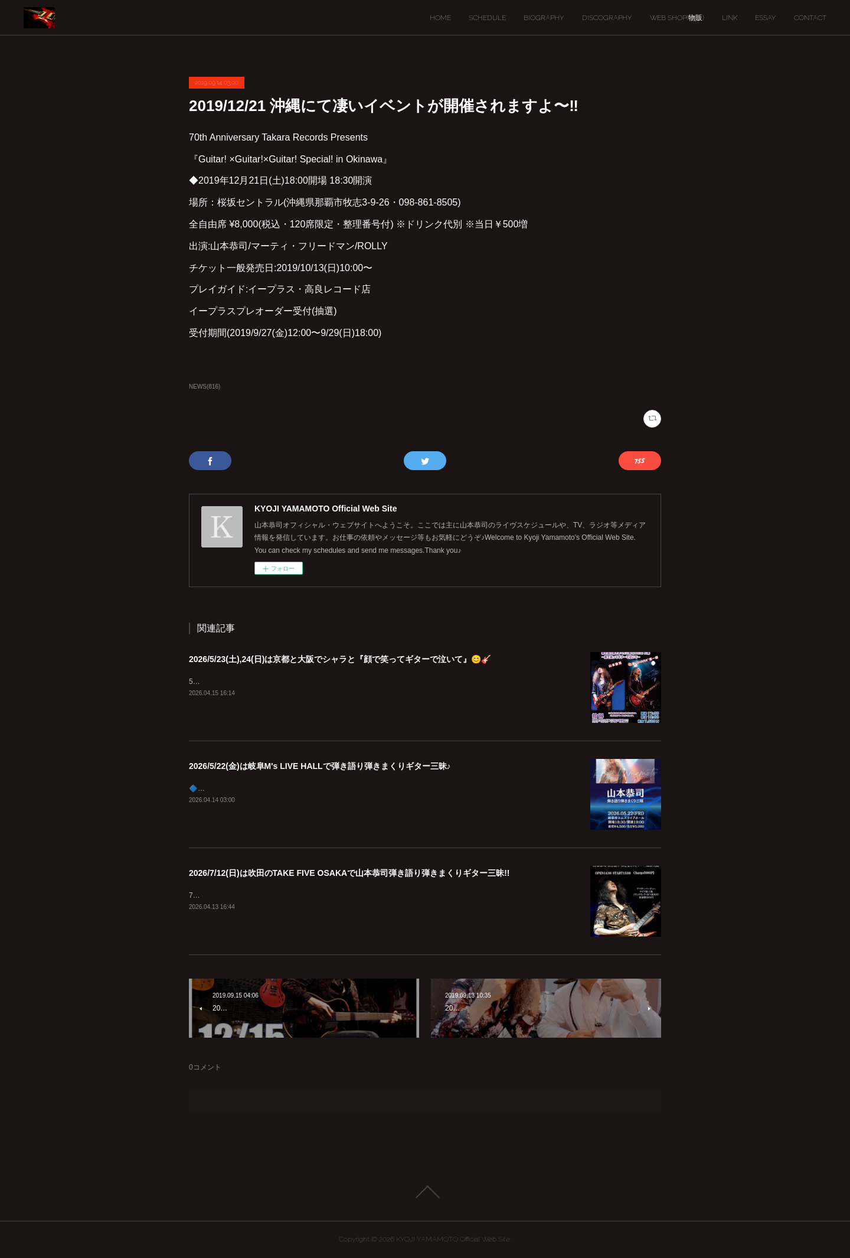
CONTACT (810, 18)
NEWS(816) (204, 386)
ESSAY (765, 18)
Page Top (425, 1191)
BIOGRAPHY (544, 18)
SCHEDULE (487, 18)
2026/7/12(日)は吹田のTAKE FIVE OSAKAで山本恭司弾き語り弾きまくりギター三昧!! (349, 873)
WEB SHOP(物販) (677, 18)
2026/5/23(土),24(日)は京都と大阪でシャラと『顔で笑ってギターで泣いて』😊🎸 (340, 659)
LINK (729, 18)
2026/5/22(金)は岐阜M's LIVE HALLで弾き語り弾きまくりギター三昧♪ (320, 766)
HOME (440, 18)
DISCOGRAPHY (607, 18)
